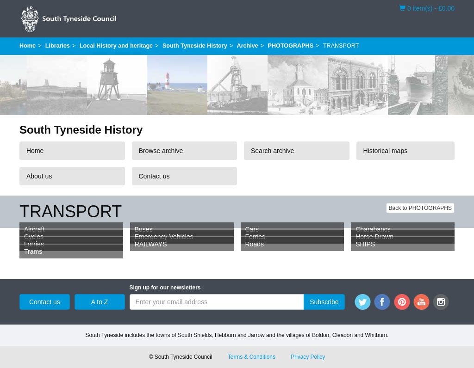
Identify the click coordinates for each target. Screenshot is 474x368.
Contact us (154, 176)
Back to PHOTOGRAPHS (420, 208)
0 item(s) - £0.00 (427, 8)
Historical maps (385, 150)
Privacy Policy (308, 357)
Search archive (272, 150)
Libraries (57, 46)
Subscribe (324, 302)
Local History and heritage (116, 46)
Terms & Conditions (251, 357)
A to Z (99, 302)
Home (27, 46)
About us (39, 176)
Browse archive (161, 150)
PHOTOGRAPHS (290, 46)
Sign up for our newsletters (165, 287)
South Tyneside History (194, 46)
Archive (247, 46)
